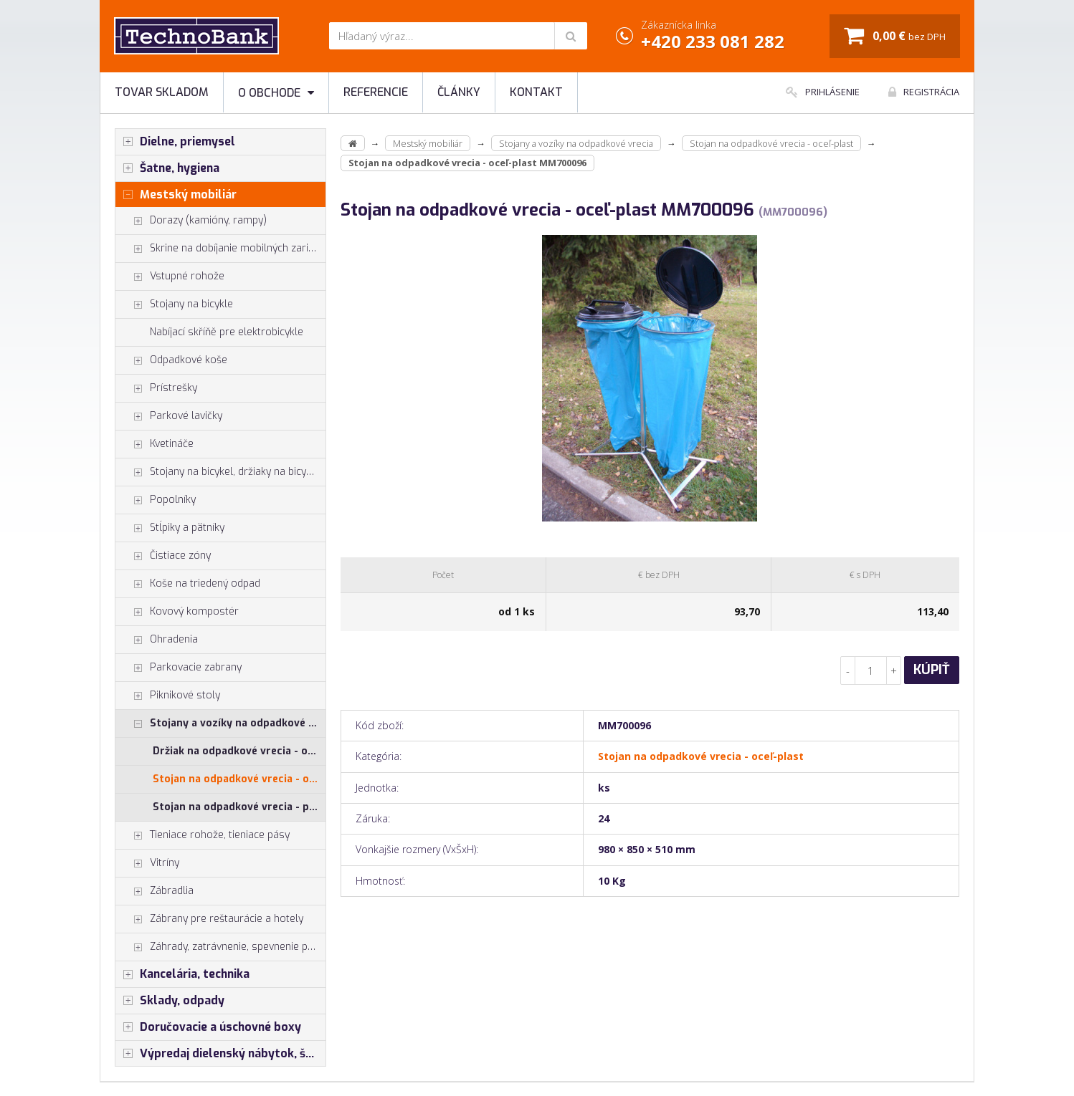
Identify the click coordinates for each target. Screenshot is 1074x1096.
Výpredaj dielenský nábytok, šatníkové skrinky (220, 1054)
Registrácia (923, 91)
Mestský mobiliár (176, 195)
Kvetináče (154, 444)
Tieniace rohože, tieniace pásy (202, 835)
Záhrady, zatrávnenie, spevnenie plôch (220, 947)
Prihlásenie (823, 91)
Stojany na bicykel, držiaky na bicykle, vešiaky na (220, 472)
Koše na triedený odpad (187, 583)
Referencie (375, 92)
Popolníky (155, 500)
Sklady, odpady (169, 1001)
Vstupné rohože (169, 276)
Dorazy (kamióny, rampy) (191, 220)
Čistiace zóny (163, 555)
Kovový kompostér (177, 611)
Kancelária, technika (182, 974)
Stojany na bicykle (174, 304)
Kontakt (536, 92)
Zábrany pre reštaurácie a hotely (209, 919)
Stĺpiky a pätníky (169, 528)
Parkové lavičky (168, 416)
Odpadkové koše (171, 360)
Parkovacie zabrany (178, 667)
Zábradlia (154, 891)
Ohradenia (156, 639)
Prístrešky (156, 388)
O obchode (276, 92)
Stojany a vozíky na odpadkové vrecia (220, 723)
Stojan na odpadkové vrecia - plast (239, 807)
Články (458, 92)
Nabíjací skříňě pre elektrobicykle (226, 332)
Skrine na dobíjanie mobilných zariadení (220, 248)
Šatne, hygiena (167, 168)
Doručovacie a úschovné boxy (208, 1027)
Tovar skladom (162, 92)
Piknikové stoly (167, 695)
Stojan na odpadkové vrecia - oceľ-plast (239, 779)
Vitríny (147, 863)
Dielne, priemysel (175, 142)
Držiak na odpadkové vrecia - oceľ (237, 751)
